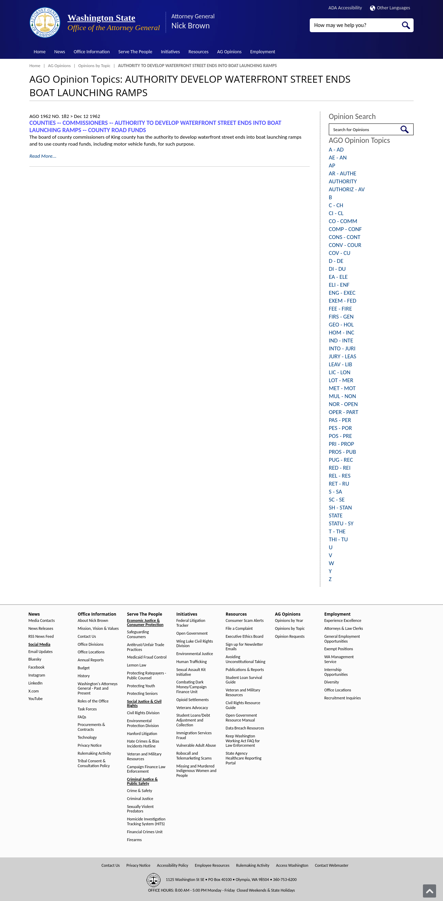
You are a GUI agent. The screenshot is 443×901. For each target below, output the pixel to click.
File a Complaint (239, 628)
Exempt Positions (338, 649)
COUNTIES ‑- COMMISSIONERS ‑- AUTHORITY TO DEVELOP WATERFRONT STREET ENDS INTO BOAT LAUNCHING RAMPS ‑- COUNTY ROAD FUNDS (155, 126)
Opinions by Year (289, 620)
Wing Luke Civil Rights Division (195, 644)
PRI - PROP (341, 444)
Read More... (42, 156)
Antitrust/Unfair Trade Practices (145, 647)
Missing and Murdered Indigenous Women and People (197, 771)
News (59, 52)
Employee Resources (212, 865)
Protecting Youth (141, 686)
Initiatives (170, 52)
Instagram (36, 675)
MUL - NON (342, 396)
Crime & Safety (139, 791)
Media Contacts (41, 620)
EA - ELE (338, 277)
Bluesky (34, 659)
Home (40, 52)
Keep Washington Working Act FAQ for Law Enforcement (243, 741)
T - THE (337, 531)
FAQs (82, 717)
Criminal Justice (140, 799)
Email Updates (40, 652)
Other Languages (390, 8)
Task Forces (87, 709)
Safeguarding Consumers (138, 634)
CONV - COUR (345, 245)
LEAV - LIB (340, 364)
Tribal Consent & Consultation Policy (94, 763)
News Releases (40, 628)
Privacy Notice (90, 745)
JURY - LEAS (342, 356)
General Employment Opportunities (342, 639)
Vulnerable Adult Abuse (196, 745)
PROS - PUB (342, 452)
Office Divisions (90, 644)
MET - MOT (342, 388)
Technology (87, 737)
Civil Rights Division (143, 713)
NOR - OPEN (343, 404)
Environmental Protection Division (143, 723)
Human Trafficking (192, 662)
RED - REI (340, 467)
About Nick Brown (93, 620)
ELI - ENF (339, 284)
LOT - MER (341, 380)
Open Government (192, 633)
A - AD (336, 149)
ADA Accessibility (345, 8)
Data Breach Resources (245, 728)
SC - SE (337, 499)
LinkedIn (35, 683)
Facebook (36, 667)
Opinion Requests (290, 636)
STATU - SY (341, 523)
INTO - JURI (342, 348)
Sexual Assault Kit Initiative (191, 672)
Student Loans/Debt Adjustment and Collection (193, 720)
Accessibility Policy (172, 865)
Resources (199, 52)
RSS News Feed (41, 636)
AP (332, 165)
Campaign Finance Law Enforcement (146, 769)
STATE (336, 515)
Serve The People (135, 52)
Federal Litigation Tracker (191, 623)
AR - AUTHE (342, 173)
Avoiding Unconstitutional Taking (245, 659)
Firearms (134, 840)
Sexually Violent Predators (140, 809)
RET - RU (339, 483)
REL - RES (340, 475)
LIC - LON (339, 372)
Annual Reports (91, 660)
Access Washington (292, 865)
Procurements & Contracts (91, 727)
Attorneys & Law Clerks (343, 628)
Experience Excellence (342, 620)
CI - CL (336, 213)
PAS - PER (340, 420)
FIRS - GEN (341, 316)
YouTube (35, 699)
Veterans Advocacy (192, 708)
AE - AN (338, 157)
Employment (262, 52)
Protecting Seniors (142, 693)
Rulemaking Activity (94, 753)
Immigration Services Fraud (194, 735)
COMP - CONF (345, 229)
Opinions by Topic (94, 65)
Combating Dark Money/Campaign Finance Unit (192, 687)
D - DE (336, 261)
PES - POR (340, 428)
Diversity (331, 682)
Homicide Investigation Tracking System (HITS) (146, 821)
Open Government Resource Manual (241, 718)
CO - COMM (343, 221)
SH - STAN (340, 507)
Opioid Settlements (193, 700)
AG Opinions (229, 52)
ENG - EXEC (342, 292)
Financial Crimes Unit (145, 832)
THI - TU (338, 539)
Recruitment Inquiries (342, 698)
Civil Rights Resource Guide (243, 705)
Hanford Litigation (142, 734)
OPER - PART (343, 412)
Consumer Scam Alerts (245, 620)
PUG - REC (341, 459)
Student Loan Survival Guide (244, 680)
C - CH (336, 205)
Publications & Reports (245, 670)
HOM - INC (341, 332)
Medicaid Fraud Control (146, 657)
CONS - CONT (344, 237)
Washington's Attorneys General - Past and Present (98, 689)
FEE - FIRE (340, 308)
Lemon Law (136, 665)
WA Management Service (339, 659)
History (84, 676)
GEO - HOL (341, 324)
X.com (33, 691)
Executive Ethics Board (244, 636)
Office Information (92, 52)
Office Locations (91, 652)
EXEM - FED (342, 300)
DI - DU (337, 269)
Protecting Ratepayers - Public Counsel (146, 675)
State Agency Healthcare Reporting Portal (243, 758)
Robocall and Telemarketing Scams (194, 756)
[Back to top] (429, 891)
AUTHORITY (343, 181)
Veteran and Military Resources (144, 756)
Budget (84, 668)
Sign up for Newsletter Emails (244, 647)
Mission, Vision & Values (98, 628)
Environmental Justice (195, 654)
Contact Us (87, 636)
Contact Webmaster (332, 865)
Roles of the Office (93, 701)
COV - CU (339, 253)
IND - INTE (341, 340)
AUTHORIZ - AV (347, 189)
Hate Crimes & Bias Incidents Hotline (143, 743)
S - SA (335, 491)
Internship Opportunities (336, 672)
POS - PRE (340, 436)
